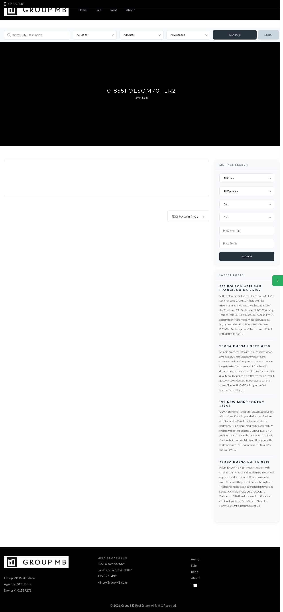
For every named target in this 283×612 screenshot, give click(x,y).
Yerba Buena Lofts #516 (244, 460)
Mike (142, 97)
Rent (113, 10)
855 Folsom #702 (188, 216)
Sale (98, 10)
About (130, 10)
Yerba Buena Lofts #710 (244, 344)
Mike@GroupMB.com (112, 581)
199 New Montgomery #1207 (241, 402)
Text (194, 583)
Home (83, 10)
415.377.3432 (107, 575)
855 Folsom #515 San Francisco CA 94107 (240, 287)
